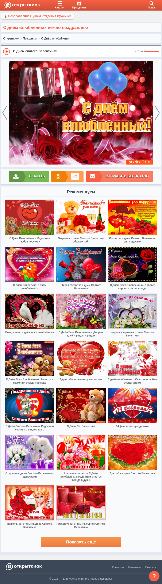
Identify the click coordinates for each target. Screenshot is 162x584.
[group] (81, 51)
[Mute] (143, 51)
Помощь (150, 567)
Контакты (118, 567)
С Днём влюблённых (55, 38)
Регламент (134, 567)
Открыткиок (11, 38)
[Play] (6, 51)
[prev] (5, 113)
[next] (157, 113)
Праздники (30, 38)
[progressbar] (152, 51)
